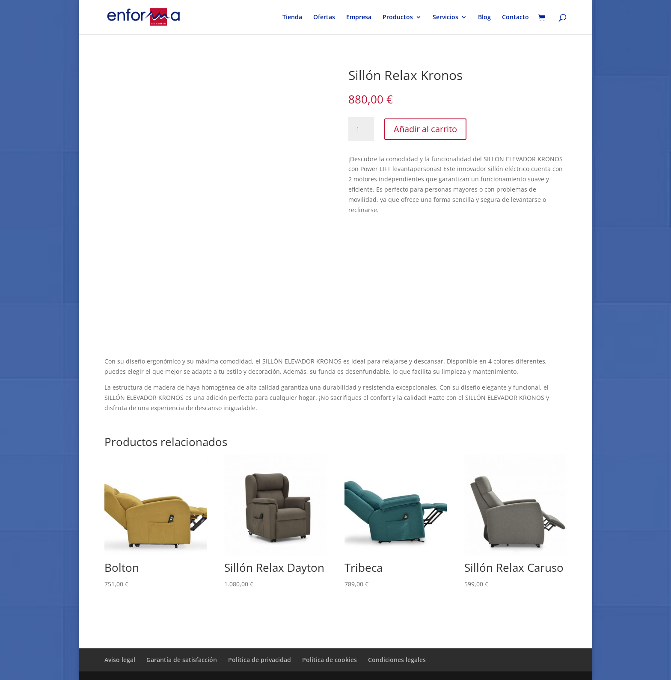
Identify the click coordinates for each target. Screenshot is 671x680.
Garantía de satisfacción (181, 660)
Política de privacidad (259, 660)
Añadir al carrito (425, 129)
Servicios (445, 17)
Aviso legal (119, 660)
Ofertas (324, 17)
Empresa (358, 17)
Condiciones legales (397, 660)
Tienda (292, 17)
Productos (398, 17)
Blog (484, 17)
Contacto (515, 17)
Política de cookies (329, 660)
